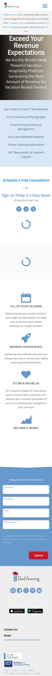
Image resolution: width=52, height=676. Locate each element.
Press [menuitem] (23, 670)
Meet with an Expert (13, 14)
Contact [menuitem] (31, 670)
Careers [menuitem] (15, 670)
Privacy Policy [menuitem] (9, 673)
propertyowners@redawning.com (22, 639)
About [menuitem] (6, 670)
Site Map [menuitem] (36, 673)
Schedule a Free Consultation (26, 180)
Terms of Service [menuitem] (24, 673)
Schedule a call (16, 23)
